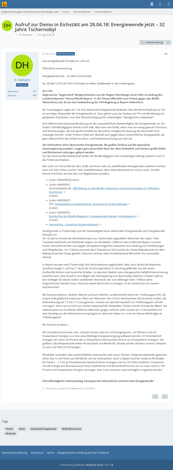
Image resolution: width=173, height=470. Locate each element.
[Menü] (168, 4)
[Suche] (151, 4)
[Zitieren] (165, 396)
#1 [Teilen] (166, 53)
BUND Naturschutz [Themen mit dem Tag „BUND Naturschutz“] (71, 428)
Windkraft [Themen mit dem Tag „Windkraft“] (11, 433)
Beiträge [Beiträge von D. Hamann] (12, 95)
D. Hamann (25, 34)
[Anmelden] (160, 4)
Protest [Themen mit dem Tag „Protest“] (9, 428)
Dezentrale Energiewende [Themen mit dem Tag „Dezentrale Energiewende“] (43, 428)
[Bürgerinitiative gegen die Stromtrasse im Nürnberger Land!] (4, 4)
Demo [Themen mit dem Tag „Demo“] (22, 428)
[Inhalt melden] (155, 396)
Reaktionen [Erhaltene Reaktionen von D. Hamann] (13, 91)
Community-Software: (86, 464)
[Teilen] (168, 42)
